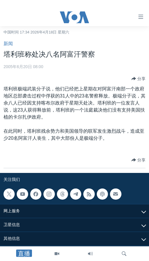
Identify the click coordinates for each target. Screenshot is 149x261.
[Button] (138, 78)
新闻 (8, 43)
